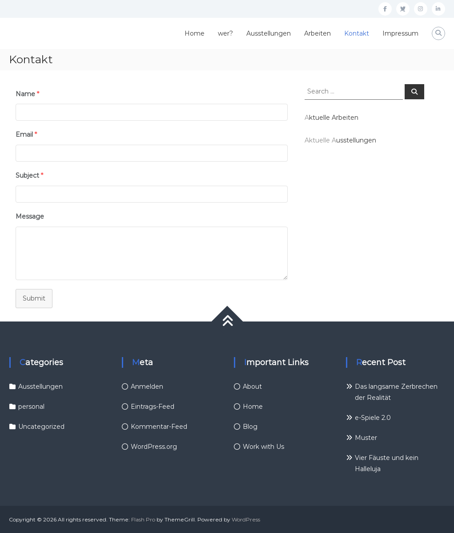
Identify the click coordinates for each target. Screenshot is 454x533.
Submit (34, 298)
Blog (250, 427)
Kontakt (356, 33)
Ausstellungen (268, 33)
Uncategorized (41, 427)
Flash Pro (143, 519)
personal (31, 407)
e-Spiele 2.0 (373, 418)
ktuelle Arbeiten (333, 118)
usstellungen (356, 140)
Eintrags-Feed (152, 407)
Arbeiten (317, 33)
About (252, 386)
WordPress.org (154, 447)
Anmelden (147, 386)
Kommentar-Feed (159, 427)
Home (195, 33)
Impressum (400, 33)
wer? (225, 33)
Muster (366, 438)
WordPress (246, 519)
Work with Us (263, 447)
